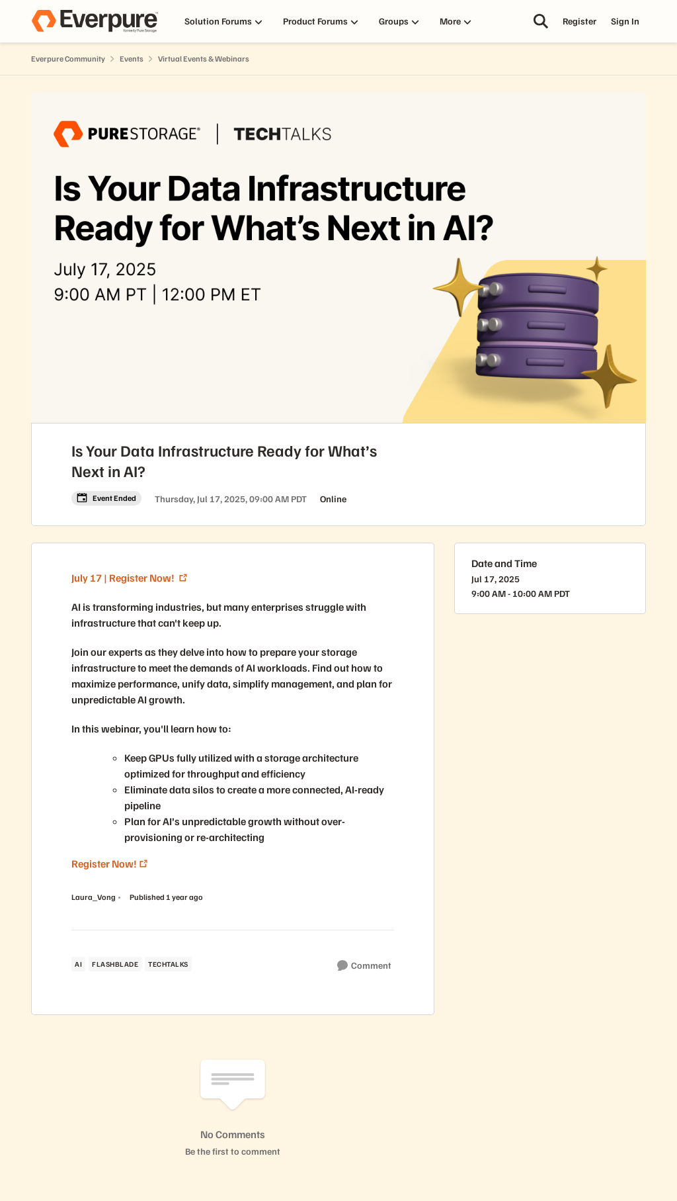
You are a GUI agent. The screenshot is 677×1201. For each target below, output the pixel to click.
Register (579, 20)
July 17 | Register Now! (124, 577)
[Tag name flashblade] (115, 964)
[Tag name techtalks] (168, 964)
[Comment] (364, 966)
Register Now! (104, 863)
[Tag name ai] (78, 964)
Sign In (625, 20)
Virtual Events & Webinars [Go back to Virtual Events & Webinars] (203, 59)
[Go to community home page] (94, 21)
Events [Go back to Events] (131, 59)
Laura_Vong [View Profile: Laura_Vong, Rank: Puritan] (93, 897)
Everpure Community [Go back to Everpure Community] (68, 59)
